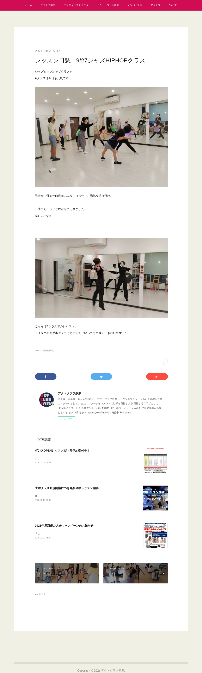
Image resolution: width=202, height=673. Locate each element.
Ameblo (173, 5)
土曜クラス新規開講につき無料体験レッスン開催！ (68, 488)
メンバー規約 (134, 5)
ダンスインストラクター (77, 5)
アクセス (155, 5)
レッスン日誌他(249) (44, 350)
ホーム (28, 5)
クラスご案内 (48, 5)
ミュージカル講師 (109, 5)
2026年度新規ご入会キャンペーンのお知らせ (64, 525)
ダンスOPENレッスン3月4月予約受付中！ (62, 450)
